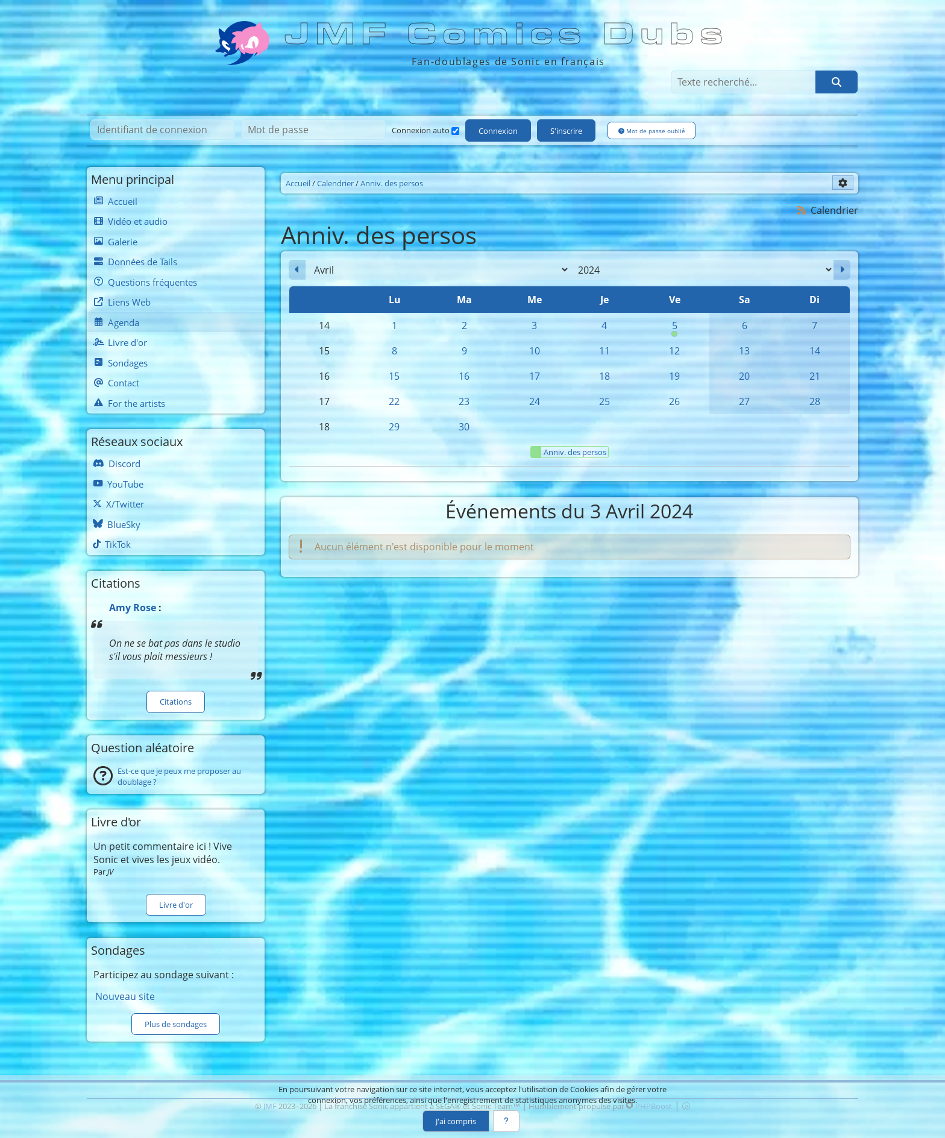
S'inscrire (566, 130)
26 (674, 401)
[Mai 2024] (842, 270)
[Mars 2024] (297, 270)
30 (464, 426)
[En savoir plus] (506, 1121)
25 (604, 401)
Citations (176, 701)
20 (744, 376)
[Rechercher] (836, 82)
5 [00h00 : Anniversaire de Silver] (674, 328)
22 (394, 401)
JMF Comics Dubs (507, 34)
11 (604, 350)
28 (814, 401)
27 (744, 401)
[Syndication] (802, 210)
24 (534, 401)
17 (534, 376)
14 (814, 350)
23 (464, 401)
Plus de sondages (176, 1024)
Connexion (498, 130)
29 (394, 426)
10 (534, 350)
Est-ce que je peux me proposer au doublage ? (179, 776)
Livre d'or (176, 904)
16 (464, 376)
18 (604, 376)
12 (674, 350)
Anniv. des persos (568, 452)
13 (744, 350)
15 (394, 376)
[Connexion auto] (455, 131)
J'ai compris (456, 1121)
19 (674, 376)
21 (814, 376)
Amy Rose (132, 607)
